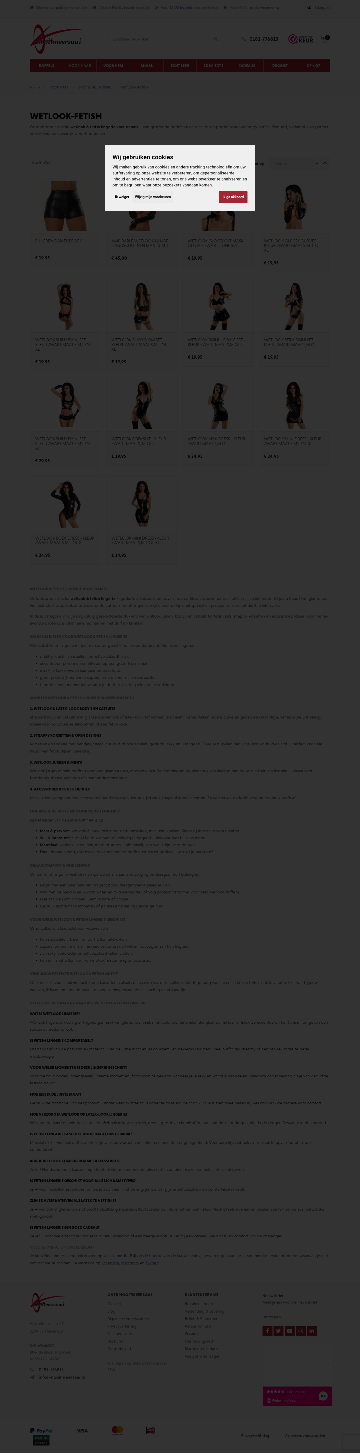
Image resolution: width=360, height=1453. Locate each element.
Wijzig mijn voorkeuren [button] (153, 197)
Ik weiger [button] (122, 197)
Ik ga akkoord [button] (233, 197)
